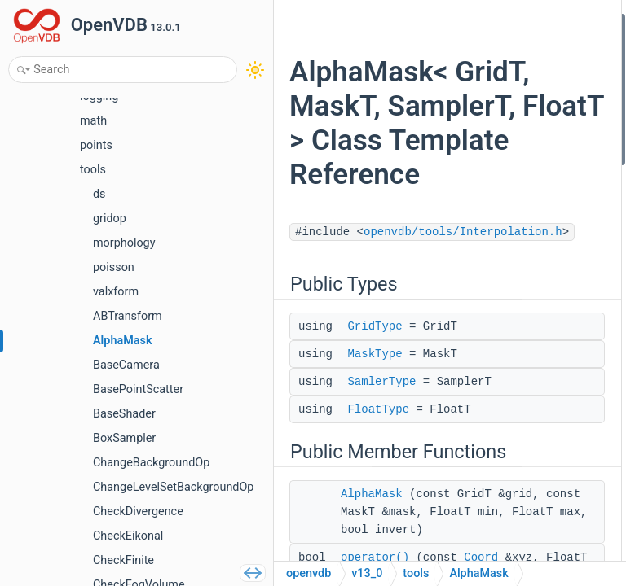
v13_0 (366, 573)
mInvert (522, 350)
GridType (374, 485)
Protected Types (530, 197)
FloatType (528, 110)
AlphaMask (531, 154)
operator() (528, 176)
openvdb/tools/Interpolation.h (395, 390)
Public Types (522, 23)
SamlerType (533, 88)
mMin (517, 306)
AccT (516, 219)
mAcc (518, 263)
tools (416, 573)
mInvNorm (529, 328)
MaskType (374, 530)
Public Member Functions (553, 132)
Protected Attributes (540, 241)
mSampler (529, 285)
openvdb (308, 573)
